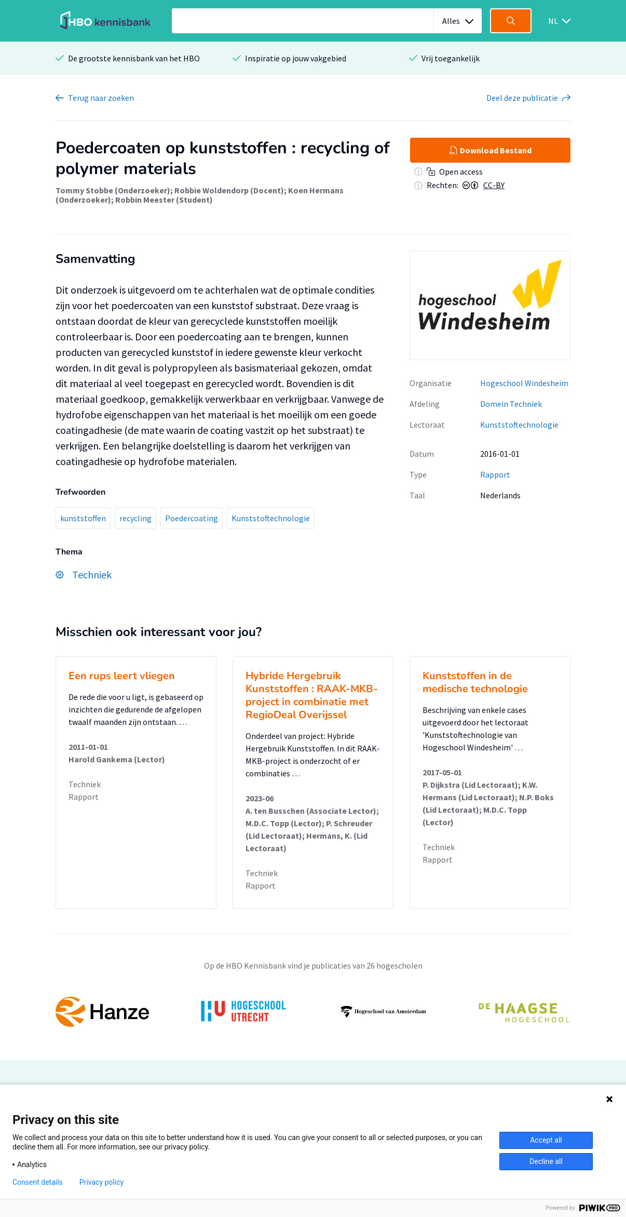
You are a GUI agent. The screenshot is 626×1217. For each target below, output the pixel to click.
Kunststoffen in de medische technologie (475, 682)
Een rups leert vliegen (122, 676)
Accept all (546, 1140)
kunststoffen (83, 518)
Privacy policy (101, 1182)
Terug (101, 97)
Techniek (85, 784)
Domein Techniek (511, 403)
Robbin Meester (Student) (164, 199)
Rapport (495, 474)
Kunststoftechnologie (271, 518)
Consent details (37, 1182)
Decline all (546, 1161)
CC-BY (494, 185)
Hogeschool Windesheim (524, 383)
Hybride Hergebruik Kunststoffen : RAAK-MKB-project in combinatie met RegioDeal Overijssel (312, 695)
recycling (135, 518)
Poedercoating (191, 518)
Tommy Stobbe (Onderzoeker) (113, 190)
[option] (313, 1011)
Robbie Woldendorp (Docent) (229, 190)
